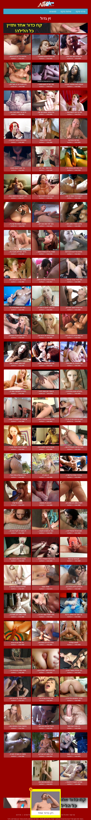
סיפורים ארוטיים (39, 815)
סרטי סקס (80, 11)
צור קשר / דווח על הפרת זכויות (65, 815)
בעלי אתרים (27, 815)
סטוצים (52, 11)
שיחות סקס (66, 11)
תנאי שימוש (49, 815)
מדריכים (18, 815)
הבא (40, 793)
